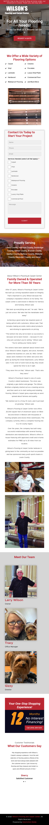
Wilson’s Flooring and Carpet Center (26, 817)
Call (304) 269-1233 (34, 728)
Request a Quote (24, 38)
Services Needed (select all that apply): (23, 159)
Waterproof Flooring (18, 180)
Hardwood (14, 176)
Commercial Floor (17, 199)
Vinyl (13, 167)
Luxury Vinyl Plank (17, 194)
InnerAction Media (29, 822)
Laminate (14, 171)
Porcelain (14, 189)
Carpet (13, 162)
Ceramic (14, 185)
